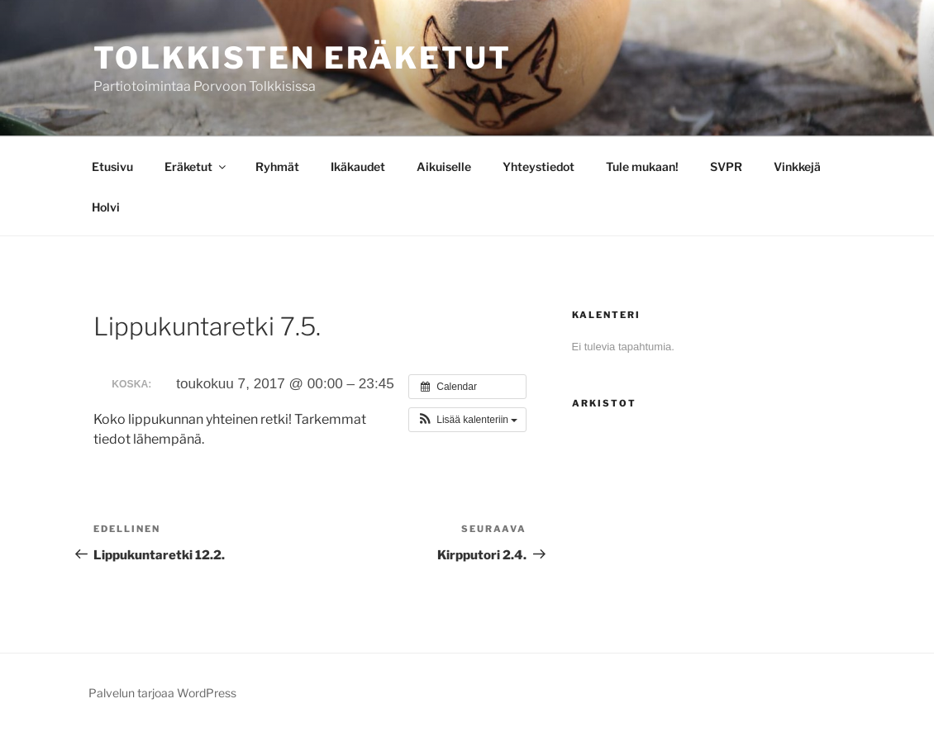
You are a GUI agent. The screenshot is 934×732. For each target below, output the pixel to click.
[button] (467, 419)
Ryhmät (277, 166)
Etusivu (112, 166)
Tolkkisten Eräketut (302, 58)
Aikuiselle (444, 166)
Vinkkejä (797, 166)
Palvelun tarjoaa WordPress (162, 693)
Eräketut (196, 166)
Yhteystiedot (538, 166)
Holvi (106, 207)
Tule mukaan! (642, 166)
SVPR (726, 166)
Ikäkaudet (358, 166)
